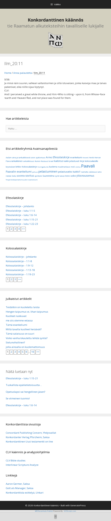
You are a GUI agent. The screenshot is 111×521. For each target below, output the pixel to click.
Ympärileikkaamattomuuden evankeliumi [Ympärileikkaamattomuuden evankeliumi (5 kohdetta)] (22, 180)
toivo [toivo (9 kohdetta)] (67, 175)
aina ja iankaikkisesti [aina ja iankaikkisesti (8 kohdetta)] (21, 157)
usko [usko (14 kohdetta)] (73, 175)
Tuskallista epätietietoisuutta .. (23, 385)
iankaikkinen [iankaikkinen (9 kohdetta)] (17, 161)
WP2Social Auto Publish (44, 511)
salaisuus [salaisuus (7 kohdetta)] (93, 172)
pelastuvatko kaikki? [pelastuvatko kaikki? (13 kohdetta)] (69, 171)
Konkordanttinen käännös (55, 20)
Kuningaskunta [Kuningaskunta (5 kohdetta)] (43, 167)
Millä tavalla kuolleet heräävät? (24, 329)
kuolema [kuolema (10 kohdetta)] (53, 166)
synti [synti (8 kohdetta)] (57, 176)
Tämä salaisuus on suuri (20, 333)
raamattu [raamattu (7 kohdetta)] (84, 172)
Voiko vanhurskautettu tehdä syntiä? (27, 338)
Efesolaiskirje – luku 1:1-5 (20, 210)
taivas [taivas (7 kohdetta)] (62, 176)
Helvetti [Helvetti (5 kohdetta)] (85, 158)
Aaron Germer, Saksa (18, 483)
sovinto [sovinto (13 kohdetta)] (21, 175)
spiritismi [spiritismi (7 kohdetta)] (38, 176)
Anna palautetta (22, 72)
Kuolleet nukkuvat (16, 316)
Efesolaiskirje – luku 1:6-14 (21, 215)
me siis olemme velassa (19, 320)
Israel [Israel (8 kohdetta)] (51, 161)
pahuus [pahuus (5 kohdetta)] (35, 172)
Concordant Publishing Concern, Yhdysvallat (31, 432)
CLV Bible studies (15, 460)
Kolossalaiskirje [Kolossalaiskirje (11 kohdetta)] (29, 166)
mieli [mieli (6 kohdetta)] (73, 167)
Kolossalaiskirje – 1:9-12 (19, 265)
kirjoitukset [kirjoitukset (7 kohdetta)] (10, 167)
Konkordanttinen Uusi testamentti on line (29, 441)
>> (23, 228)
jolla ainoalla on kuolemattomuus (25, 347)
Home (7, 72)
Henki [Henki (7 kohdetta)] (91, 157)
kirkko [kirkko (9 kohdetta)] (18, 166)
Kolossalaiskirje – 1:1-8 (19, 261)
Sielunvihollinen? (15, 342)
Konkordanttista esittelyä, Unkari (25, 492)
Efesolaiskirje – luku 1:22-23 (22, 223)
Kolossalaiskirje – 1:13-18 (20, 270)
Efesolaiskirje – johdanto (20, 206)
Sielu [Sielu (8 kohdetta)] (14, 176)
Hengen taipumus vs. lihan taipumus (27, 311)
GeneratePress (78, 505)
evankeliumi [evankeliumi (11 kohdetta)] (76, 157)
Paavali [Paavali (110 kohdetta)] (88, 166)
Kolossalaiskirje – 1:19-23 (20, 274)
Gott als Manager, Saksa (19, 488)
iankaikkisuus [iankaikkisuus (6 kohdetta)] (28, 161)
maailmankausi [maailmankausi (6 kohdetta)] (64, 167)
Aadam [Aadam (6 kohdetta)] (9, 158)
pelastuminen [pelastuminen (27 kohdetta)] (48, 171)
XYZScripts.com (70, 511)
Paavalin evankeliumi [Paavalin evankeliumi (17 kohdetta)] (19, 171)
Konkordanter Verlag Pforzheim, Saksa (28, 437)
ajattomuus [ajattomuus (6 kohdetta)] (40, 158)
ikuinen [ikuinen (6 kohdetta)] (37, 161)
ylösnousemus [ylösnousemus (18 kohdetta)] (85, 175)
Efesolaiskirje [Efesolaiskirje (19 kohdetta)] (61, 157)
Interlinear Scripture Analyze (22, 464)
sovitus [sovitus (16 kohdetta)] (29, 175)
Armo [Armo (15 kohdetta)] (49, 157)
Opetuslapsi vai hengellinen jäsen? (25, 391)
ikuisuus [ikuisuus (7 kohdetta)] (44, 161)
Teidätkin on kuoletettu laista (23, 307)
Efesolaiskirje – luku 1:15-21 (22, 219)
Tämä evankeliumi (16, 324)
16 (32, 351)
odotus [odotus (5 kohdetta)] (78, 167)
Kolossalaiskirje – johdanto (21, 256)
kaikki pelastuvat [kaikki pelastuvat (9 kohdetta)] (71, 161)
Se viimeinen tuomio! (18, 398)
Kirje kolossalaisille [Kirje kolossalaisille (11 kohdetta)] (89, 161)
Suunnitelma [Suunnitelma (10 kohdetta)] (48, 175)
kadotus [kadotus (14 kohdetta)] (58, 161)
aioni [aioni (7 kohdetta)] (33, 157)
